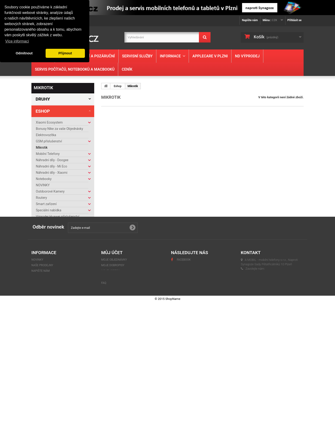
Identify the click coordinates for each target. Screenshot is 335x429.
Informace (170, 56)
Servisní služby (137, 56)
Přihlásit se (294, 20)
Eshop (43, 111)
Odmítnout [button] (24, 53)
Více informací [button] (17, 41)
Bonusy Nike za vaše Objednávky (59, 129)
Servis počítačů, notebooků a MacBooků (74, 69)
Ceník (127, 69)
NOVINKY (43, 185)
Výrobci (45, 264)
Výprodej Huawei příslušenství (57, 216)
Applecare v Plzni (210, 56)
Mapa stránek (41, 396)
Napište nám (250, 20)
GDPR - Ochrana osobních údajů (54, 385)
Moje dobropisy (112, 374)
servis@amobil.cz (256, 391)
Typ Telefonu (51, 252)
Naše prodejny (48, 308)
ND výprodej (247, 56)
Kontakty (44, 294)
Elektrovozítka (46, 135)
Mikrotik (41, 147)
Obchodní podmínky (51, 301)
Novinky (37, 368)
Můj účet (112, 361)
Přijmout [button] (65, 53)
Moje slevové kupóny (117, 390)
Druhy (43, 99)
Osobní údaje (111, 385)
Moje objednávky (114, 368)
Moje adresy (110, 379)
